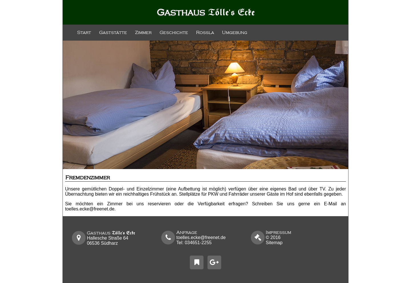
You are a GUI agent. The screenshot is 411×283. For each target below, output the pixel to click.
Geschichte (174, 32)
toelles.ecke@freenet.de (89, 208)
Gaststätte (113, 32)
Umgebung (234, 32)
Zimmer (143, 32)
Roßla (205, 32)
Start (84, 32)
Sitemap (274, 242)
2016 (278, 235)
